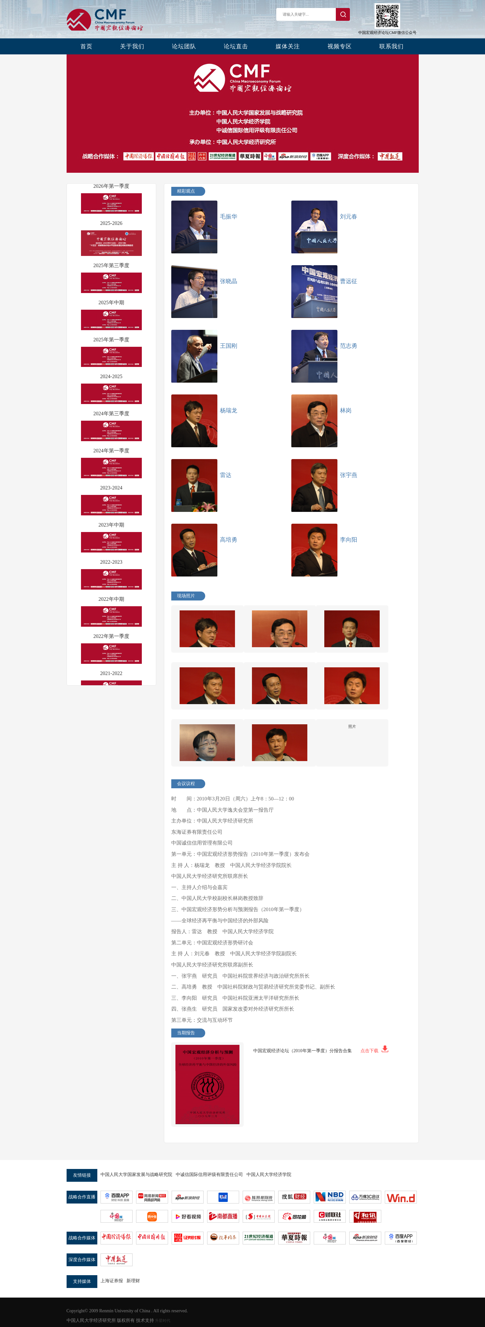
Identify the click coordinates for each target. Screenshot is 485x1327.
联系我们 (391, 46)
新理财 (133, 1280)
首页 (86, 46)
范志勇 (348, 346)
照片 (352, 726)
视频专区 (339, 46)
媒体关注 (288, 46)
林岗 (346, 410)
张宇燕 (348, 475)
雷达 (225, 475)
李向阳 (348, 539)
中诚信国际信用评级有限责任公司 (209, 1174)
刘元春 (348, 216)
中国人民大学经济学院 (269, 1174)
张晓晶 (228, 281)
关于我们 (132, 46)
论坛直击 (236, 46)
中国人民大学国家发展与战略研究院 (136, 1174)
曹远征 (348, 281)
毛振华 (228, 216)
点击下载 (374, 1050)
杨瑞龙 (228, 410)
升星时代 (162, 1320)
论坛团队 (184, 46)
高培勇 (228, 539)
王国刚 (228, 346)
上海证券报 (112, 1280)
